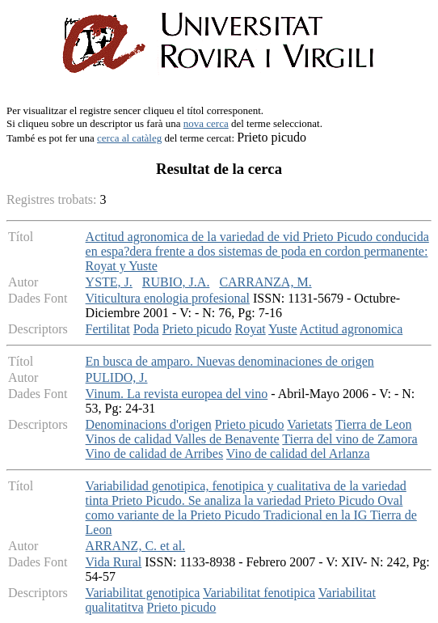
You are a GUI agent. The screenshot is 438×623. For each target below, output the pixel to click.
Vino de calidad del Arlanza (298, 453)
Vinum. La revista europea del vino (177, 393)
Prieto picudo (197, 329)
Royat (249, 329)
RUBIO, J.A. (176, 282)
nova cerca (206, 123)
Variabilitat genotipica (143, 593)
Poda (146, 329)
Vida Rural (114, 562)
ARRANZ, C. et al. (136, 546)
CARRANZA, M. (265, 282)
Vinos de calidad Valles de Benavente (183, 439)
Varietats (309, 424)
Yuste (282, 329)
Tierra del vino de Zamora (349, 439)
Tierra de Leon (373, 424)
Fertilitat (108, 329)
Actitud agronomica (351, 329)
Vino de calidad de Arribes (155, 453)
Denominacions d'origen (149, 424)
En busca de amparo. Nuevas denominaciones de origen (230, 361)
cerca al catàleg (129, 138)
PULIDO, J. (117, 377)
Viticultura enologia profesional (168, 298)
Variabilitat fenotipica (259, 593)
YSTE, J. (109, 282)
